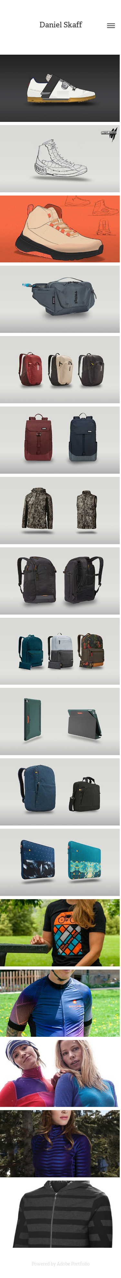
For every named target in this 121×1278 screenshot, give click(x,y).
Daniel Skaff (60, 25)
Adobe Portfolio (73, 1264)
